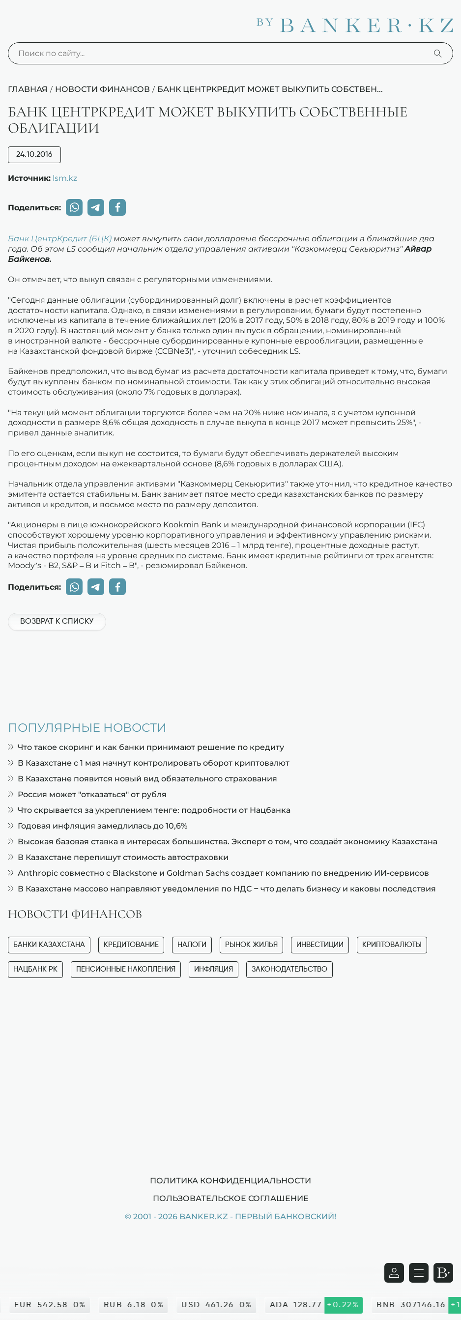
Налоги (191, 944)
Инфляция (213, 969)
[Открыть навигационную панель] (419, 1273)
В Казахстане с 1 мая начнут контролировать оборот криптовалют (148, 763)
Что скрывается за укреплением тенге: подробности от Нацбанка (149, 810)
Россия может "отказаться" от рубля (87, 794)
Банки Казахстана (49, 944)
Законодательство (289, 969)
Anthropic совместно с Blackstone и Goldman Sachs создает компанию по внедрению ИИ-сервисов (218, 873)
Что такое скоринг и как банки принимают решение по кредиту (146, 747)
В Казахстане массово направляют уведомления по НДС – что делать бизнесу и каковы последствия (222, 888)
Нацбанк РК (35, 969)
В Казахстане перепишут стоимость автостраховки (118, 857)
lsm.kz (65, 178)
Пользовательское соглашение (231, 1198)
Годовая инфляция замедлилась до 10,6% (97, 826)
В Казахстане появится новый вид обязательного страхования (142, 778)
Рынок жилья (251, 944)
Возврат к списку (56, 622)
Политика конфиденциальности (230, 1180)
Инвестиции (320, 944)
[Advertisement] (230, 671)
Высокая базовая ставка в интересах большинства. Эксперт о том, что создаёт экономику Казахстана (222, 841)
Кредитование (131, 944)
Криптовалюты (392, 944)
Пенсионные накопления (125, 969)
